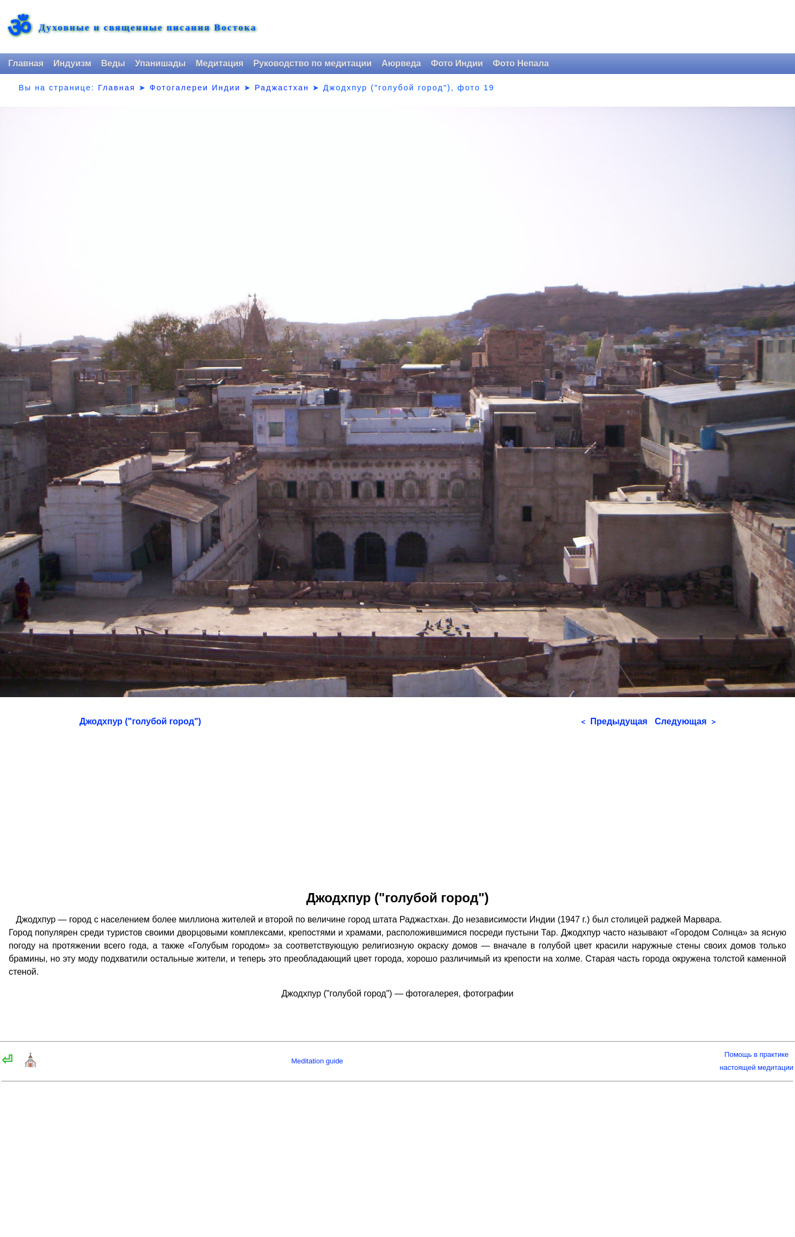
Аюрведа (401, 63)
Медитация (219, 63)
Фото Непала (521, 63)
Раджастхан (282, 87)
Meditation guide (317, 1061)
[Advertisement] (397, 805)
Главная (26, 63)
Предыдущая (614, 721)
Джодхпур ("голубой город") (140, 721)
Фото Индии (457, 63)
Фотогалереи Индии (195, 87)
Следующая (685, 721)
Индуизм (72, 63)
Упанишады (160, 63)
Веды (113, 63)
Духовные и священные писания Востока (147, 27)
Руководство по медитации (312, 63)
